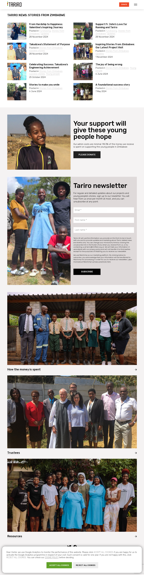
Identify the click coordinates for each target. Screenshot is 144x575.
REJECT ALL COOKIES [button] (85, 565)
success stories (37, 50)
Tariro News (17, 15)
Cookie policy (52, 557)
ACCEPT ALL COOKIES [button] (59, 565)
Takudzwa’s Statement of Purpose (49, 44)
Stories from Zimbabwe (50, 48)
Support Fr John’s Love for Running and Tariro (111, 26)
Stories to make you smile (44, 84)
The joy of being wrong (109, 64)
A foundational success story (113, 84)
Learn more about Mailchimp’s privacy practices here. (102, 261)
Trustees (13, 452)
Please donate (87, 154)
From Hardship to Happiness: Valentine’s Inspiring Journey (46, 26)
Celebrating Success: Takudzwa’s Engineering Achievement (48, 66)
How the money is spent (24, 369)
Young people (53, 74)
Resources (14, 536)
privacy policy (95, 249)
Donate (124, 4)
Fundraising (45, 31)
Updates (45, 33)
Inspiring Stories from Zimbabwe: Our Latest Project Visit (115, 46)
